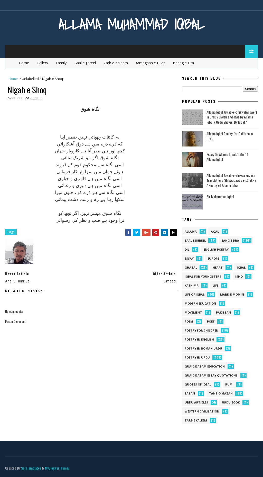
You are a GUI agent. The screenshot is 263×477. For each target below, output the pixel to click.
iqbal (241, 267)
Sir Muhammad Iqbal (220, 196)
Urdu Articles (196, 402)
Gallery (42, 62)
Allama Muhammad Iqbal (132, 24)
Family (61, 62)
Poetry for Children (201, 330)
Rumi (229, 384)
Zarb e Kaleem (116, 62)
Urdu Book (231, 402)
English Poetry (216, 249)
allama (191, 231)
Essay (189, 258)
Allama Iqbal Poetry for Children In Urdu (229, 136)
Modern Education (200, 303)
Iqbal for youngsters (203, 276)
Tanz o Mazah (221, 393)
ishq (239, 276)
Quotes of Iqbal (198, 384)
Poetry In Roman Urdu (203, 348)
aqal (215, 231)
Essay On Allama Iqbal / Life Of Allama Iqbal (227, 157)
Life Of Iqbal (194, 294)
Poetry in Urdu (197, 357)
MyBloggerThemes (57, 468)
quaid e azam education (205, 366)
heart (218, 267)
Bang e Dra (230, 240)
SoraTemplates (31, 468)
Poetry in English (199, 339)
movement (193, 312)
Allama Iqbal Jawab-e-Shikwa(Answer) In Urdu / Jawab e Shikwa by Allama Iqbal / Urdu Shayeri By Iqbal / (231, 117)
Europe (213, 258)
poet (211, 321)
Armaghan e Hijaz (150, 62)
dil (187, 249)
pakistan (223, 312)
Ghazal (191, 267)
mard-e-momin (232, 294)
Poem (189, 321)
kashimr (192, 285)
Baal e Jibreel (85, 62)
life (215, 285)
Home (24, 62)
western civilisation (202, 411)
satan (190, 393)
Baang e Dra (183, 62)
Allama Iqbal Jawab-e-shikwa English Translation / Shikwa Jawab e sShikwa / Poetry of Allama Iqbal (231, 180)
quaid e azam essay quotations (211, 375)
